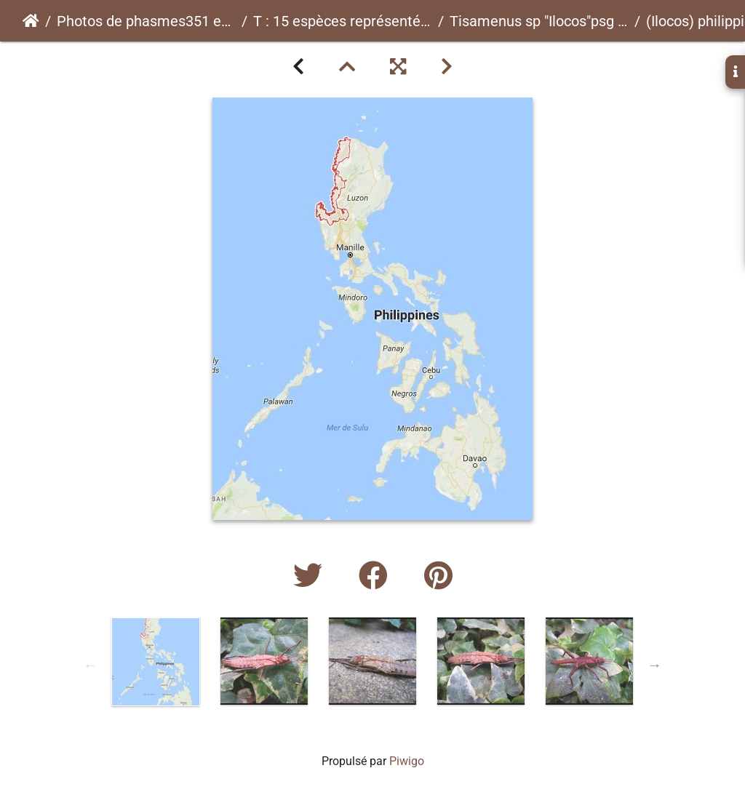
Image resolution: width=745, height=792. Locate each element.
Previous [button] (91, 664)
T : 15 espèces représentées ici (342, 21)
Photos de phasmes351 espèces (146, 21)
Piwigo (406, 761)
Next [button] (655, 664)
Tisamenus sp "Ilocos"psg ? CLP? (539, 21)
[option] (156, 661)
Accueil (31, 21)
